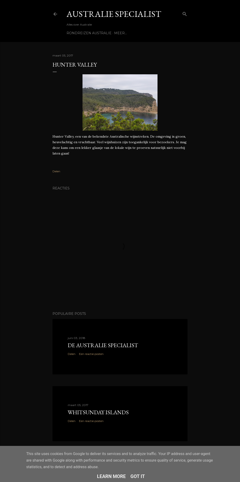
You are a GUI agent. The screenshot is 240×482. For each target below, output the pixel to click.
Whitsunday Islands (98, 412)
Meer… (120, 33)
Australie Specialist (114, 13)
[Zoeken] (185, 13)
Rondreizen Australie (89, 33)
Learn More (111, 476)
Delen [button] (56, 171)
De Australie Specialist (103, 345)
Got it (138, 476)
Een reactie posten (91, 354)
